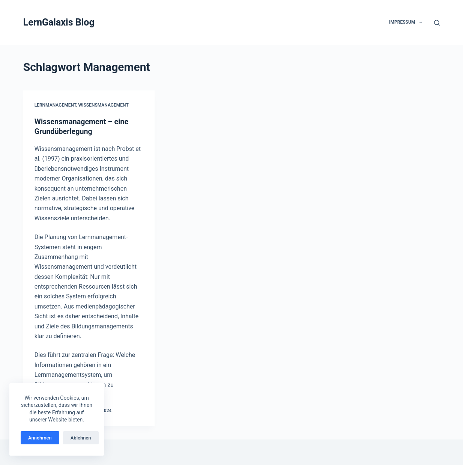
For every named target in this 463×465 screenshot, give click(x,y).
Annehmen (40, 438)
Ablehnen (81, 438)
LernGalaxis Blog (59, 22)
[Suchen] (437, 23)
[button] (420, 22)
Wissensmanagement (103, 105)
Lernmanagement (55, 105)
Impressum (407, 22)
